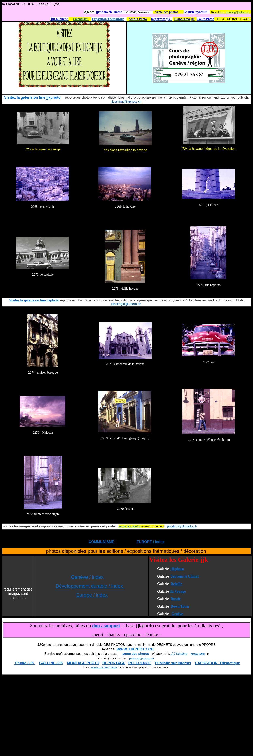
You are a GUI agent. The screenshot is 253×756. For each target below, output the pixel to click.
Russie (176, 599)
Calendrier (81, 19)
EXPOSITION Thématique (217, 663)
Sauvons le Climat (185, 576)
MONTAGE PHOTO (83, 663)
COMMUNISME (101, 542)
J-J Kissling (179, 653)
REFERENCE (139, 663)
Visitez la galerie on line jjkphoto (32, 97)
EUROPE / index (150, 542)
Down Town (180, 606)
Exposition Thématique (108, 19)
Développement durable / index (90, 586)
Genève (177, 614)
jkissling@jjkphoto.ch (237, 12)
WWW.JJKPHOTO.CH (135, 649)
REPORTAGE (113, 663)
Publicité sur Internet (173, 663)
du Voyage (178, 591)
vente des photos (135, 653)
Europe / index (92, 595)
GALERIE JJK (51, 663)
